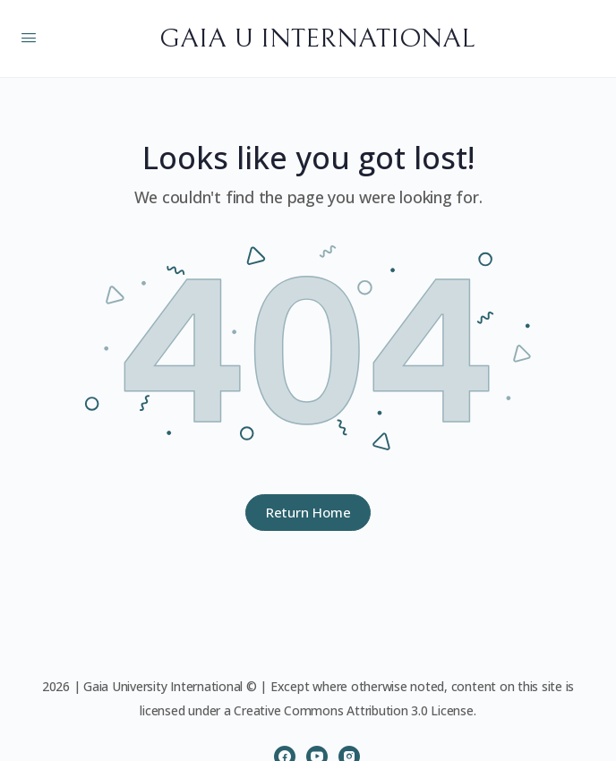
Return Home (308, 512)
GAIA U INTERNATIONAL (317, 39)
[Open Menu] (28, 37)
